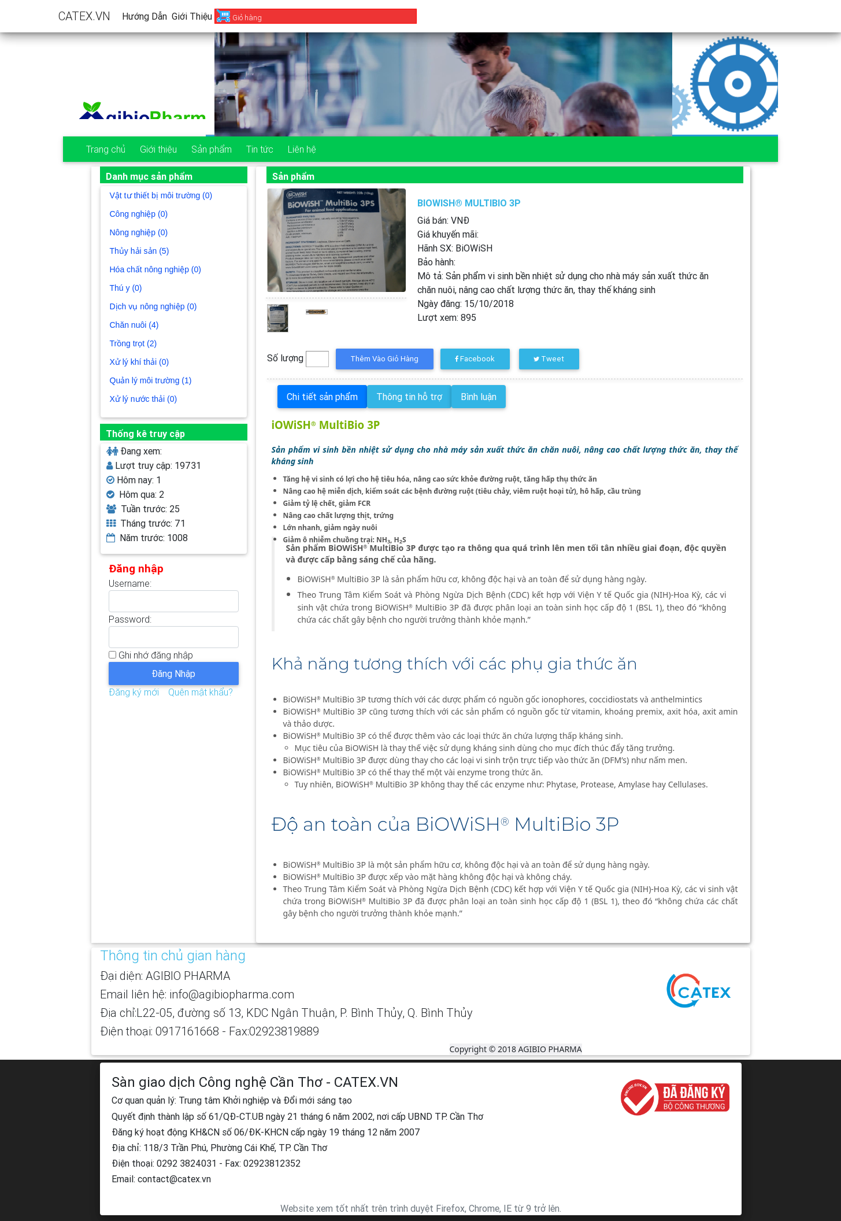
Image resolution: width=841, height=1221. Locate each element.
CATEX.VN (84, 16)
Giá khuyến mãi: (448, 234)
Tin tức (259, 149)
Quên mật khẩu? (200, 692)
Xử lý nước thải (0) (143, 399)
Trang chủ (105, 149)
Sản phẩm (211, 149)
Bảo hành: (436, 262)
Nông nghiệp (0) (139, 232)
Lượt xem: (446, 317)
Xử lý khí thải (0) (139, 362)
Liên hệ (302, 149)
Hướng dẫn (144, 16)
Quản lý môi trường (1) (151, 380)
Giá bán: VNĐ (443, 220)
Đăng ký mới (134, 692)
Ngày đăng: (465, 303)
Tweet (549, 359)
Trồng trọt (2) (133, 343)
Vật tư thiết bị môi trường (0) (161, 195)
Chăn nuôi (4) (134, 325)
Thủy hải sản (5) (139, 251)
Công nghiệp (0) (139, 214)
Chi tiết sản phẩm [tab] (322, 396)
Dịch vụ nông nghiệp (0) (153, 306)
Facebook (475, 359)
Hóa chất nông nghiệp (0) (155, 269)
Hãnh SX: (454, 248)
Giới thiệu (192, 16)
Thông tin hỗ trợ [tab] (409, 396)
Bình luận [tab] (479, 396)
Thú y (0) (126, 288)
